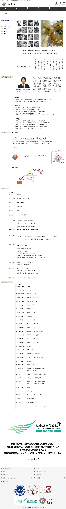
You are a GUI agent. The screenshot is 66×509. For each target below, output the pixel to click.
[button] (56, 3)
